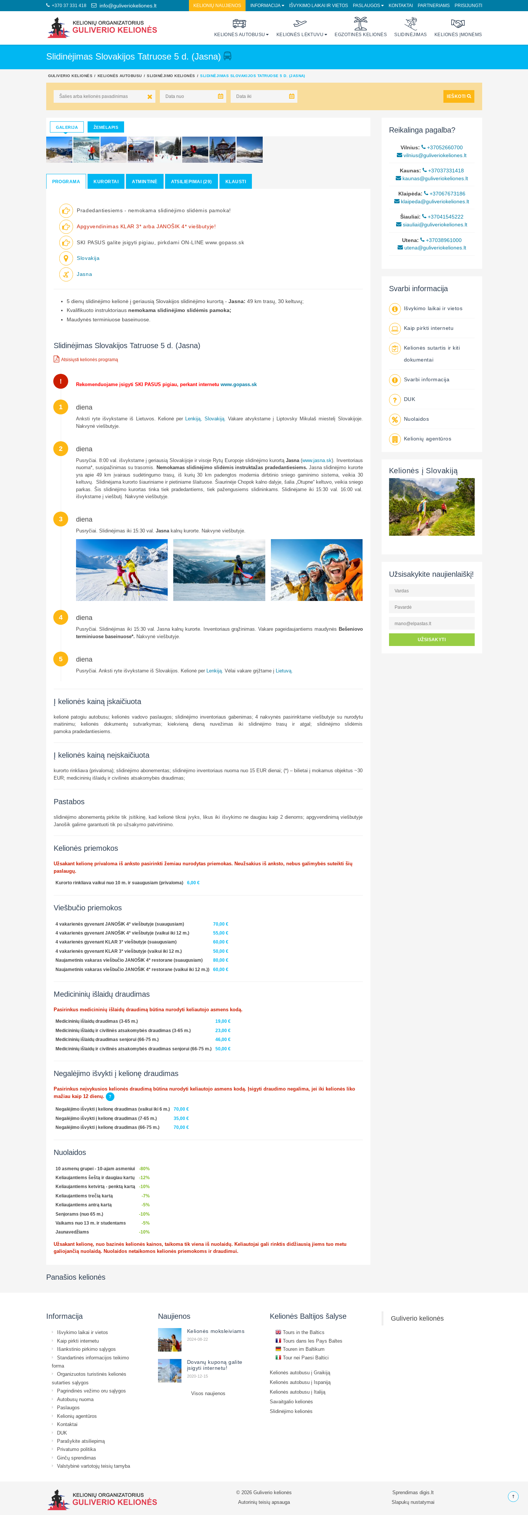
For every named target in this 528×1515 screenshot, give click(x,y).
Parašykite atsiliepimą (81, 1441)
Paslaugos (366, 5)
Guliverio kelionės (70, 75)
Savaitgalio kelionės (291, 1401)
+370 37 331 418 (66, 5)
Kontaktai (401, 5)
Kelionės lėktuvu (300, 27)
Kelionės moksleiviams (216, 1331)
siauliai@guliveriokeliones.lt (431, 224)
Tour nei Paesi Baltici (302, 1357)
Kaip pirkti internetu (429, 328)
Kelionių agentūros (428, 439)
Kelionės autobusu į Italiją (297, 1392)
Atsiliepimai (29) (191, 181)
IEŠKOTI (459, 96)
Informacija (265, 5)
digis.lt (427, 1492)
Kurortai (106, 181)
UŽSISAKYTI (432, 639)
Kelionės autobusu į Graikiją (300, 1372)
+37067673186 (444, 194)
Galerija (67, 127)
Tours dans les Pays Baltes (308, 1341)
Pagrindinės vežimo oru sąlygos (91, 1391)
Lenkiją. (214, 671)
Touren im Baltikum (300, 1349)
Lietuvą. (284, 671)
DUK (409, 399)
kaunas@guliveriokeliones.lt (432, 178)
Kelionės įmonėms (458, 27)
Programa (66, 181)
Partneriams (434, 5)
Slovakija (88, 258)
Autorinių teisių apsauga (264, 1502)
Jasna (84, 274)
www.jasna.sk (317, 460)
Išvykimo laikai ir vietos (318, 5)
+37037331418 (443, 171)
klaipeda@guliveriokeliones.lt (431, 201)
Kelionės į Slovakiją (423, 470)
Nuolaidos (416, 419)
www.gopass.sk (239, 384)
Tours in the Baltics (300, 1332)
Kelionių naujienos (217, 5)
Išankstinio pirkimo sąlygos (86, 1349)
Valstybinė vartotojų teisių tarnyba (93, 1466)
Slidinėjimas (410, 27)
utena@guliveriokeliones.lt (432, 248)
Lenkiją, (193, 418)
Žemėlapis (106, 127)
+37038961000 (441, 240)
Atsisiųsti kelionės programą (86, 359)
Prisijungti (468, 5)
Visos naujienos (208, 1393)
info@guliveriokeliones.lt (123, 6)
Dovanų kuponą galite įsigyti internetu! (215, 1365)
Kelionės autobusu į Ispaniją (300, 1382)
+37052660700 (442, 147)
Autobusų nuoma (75, 1399)
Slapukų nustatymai (413, 1502)
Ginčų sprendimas (76, 1458)
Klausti (235, 181)
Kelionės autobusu (239, 27)
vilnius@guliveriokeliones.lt (432, 155)
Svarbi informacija (427, 379)
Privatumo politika (76, 1449)
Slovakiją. (215, 418)
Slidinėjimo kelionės (171, 75)
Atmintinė (144, 181)
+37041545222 (443, 217)
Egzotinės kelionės (361, 27)
